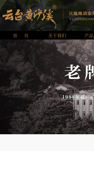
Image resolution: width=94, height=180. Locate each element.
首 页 (21, 35)
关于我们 (57, 35)
